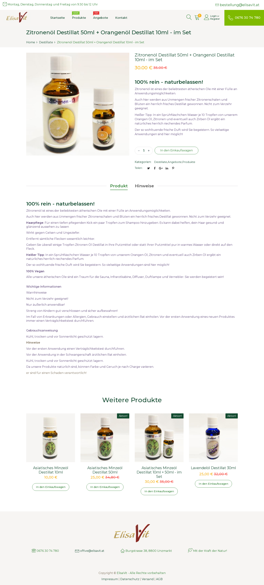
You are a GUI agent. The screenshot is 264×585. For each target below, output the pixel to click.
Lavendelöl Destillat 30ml (213, 468)
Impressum (110, 579)
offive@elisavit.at (89, 551)
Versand (148, 579)
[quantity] (144, 151)
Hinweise (144, 186)
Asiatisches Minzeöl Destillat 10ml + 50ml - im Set (159, 472)
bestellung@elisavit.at (237, 5)
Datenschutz (129, 579)
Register (215, 19)
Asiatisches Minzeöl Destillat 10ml (50, 470)
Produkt (119, 186)
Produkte (188, 162)
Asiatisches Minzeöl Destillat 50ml (104, 470)
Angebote (175, 162)
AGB (159, 579)
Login (213, 16)
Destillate (160, 162)
